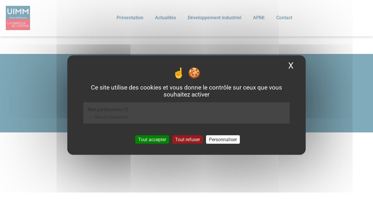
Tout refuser (187, 139)
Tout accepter (152, 139)
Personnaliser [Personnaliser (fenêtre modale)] (223, 139)
